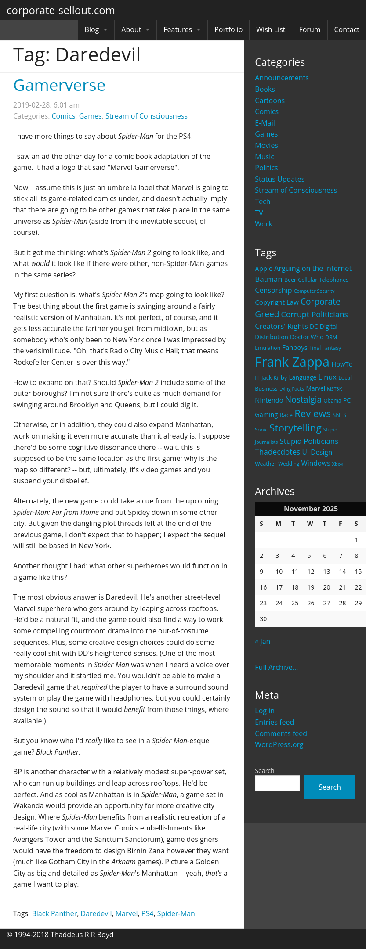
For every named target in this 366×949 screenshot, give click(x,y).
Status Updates (279, 179)
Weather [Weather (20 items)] (265, 463)
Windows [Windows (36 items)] (315, 463)
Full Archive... (276, 667)
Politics (266, 168)
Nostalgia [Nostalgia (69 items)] (303, 399)
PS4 (147, 913)
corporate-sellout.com (61, 10)
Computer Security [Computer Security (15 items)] (314, 291)
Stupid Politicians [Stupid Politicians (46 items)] (308, 441)
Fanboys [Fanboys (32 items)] (295, 347)
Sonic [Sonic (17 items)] (261, 429)
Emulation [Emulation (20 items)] (267, 348)
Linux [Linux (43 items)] (327, 377)
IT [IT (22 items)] (257, 377)
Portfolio (228, 29)
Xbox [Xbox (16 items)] (338, 463)
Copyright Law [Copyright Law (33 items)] (276, 302)
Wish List (270, 29)
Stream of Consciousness (296, 190)
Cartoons (270, 100)
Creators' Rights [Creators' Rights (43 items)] (281, 326)
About (131, 29)
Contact (346, 29)
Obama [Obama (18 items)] (332, 400)
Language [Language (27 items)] (302, 377)
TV (259, 213)
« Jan (262, 641)
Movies (266, 145)
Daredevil (96, 913)
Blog (92, 29)
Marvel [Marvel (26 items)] (316, 388)
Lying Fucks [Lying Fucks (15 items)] (291, 389)
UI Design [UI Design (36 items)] (317, 452)
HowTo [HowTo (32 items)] (342, 363)
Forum (309, 29)
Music (264, 157)
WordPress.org (279, 744)
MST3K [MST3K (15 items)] (334, 389)
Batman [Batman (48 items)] (268, 279)
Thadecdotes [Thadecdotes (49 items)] (277, 452)
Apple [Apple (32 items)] (263, 268)
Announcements (282, 78)
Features (177, 29)
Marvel (127, 913)
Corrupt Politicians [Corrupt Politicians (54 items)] (314, 314)
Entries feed (274, 722)
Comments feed (281, 733)
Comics (267, 111)
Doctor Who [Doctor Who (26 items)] (306, 337)
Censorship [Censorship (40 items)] (273, 290)
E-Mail (265, 123)
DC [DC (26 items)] (314, 326)
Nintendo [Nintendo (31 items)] (269, 399)
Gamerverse (59, 84)
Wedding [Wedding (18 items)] (288, 463)
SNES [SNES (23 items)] (339, 415)
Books (265, 89)
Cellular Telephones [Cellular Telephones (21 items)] (323, 280)
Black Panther (54, 913)
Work (263, 224)
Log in (265, 710)
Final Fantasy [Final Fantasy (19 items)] (325, 348)
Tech (262, 201)
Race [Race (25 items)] (286, 415)
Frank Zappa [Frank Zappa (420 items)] (292, 361)
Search (264, 770)
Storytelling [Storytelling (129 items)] (295, 428)
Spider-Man (176, 913)
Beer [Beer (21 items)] (290, 280)
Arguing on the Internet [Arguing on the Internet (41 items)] (313, 268)
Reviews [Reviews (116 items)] (312, 413)
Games (266, 134)
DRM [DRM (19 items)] (331, 337)
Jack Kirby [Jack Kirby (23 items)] (274, 377)
